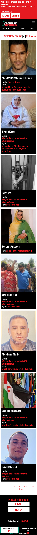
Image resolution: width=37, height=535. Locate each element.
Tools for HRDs (5, 28)
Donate (14, 28)
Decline (15, 15)
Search (32, 28)
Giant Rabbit (25, 521)
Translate (32, 36)
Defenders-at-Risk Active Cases (28, 529)
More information (6, 12)
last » (21, 489)
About (22, 28)
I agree (5, 15)
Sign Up (18, 509)
